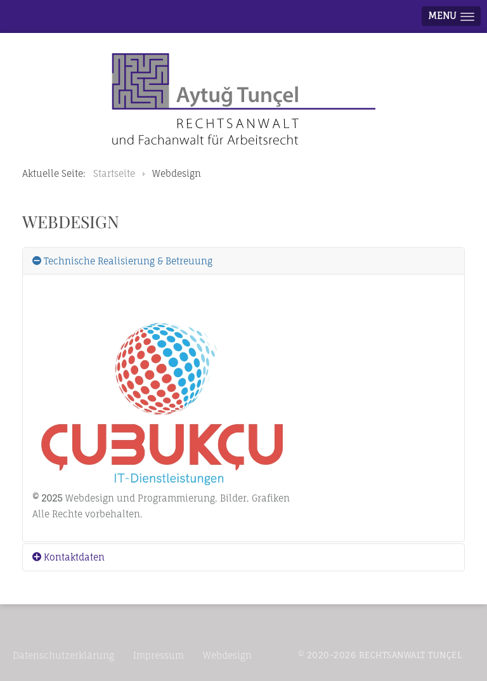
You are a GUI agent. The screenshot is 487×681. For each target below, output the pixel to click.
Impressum (158, 655)
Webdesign (227, 655)
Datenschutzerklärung (63, 655)
